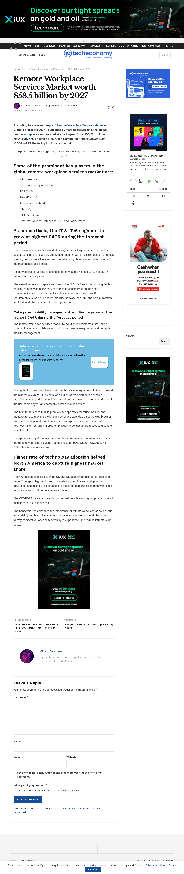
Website (71, 759)
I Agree (93, 869)
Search (130, 335)
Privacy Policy (71, 792)
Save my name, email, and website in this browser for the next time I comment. (60, 776)
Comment (21, 699)
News (27, 45)
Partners (64, 45)
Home (17, 69)
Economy (79, 45)
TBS (143, 45)
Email (18, 759)
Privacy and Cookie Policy (161, 865)
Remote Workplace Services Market (80, 125)
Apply (134, 45)
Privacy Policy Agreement (31, 787)
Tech (36, 45)
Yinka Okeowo (32, 105)
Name (18, 743)
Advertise (154, 45)
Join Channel (100, 362)
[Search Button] (167, 55)
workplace (30, 134)
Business (49, 45)
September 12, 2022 (57, 105)
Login (170, 46)
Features (94, 45)
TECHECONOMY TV (116, 45)
